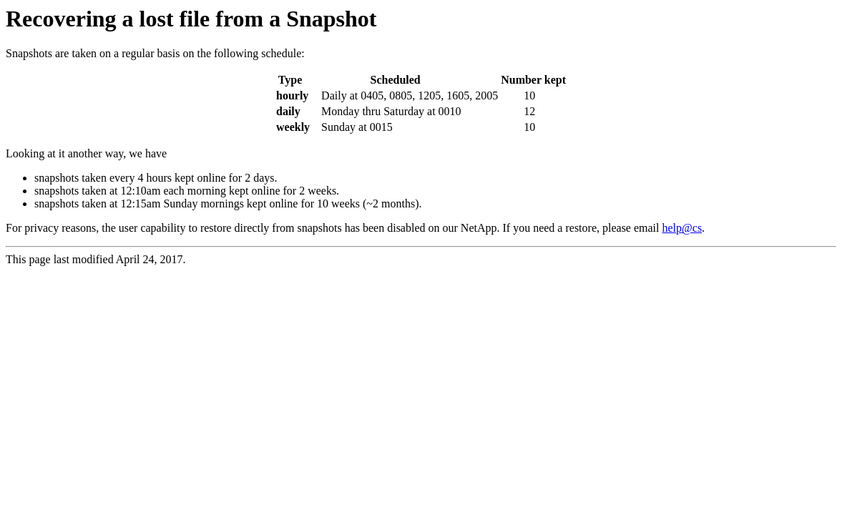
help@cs (682, 228)
